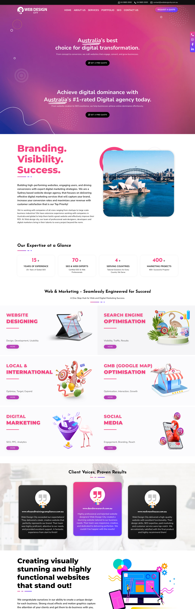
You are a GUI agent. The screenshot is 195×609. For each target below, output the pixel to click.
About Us (79, 10)
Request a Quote (166, 9)
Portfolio (107, 10)
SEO (119, 10)
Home (67, 10)
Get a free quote (99, 63)
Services (93, 10)
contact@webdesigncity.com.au (165, 2)
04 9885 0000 (126, 2)
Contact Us (131, 10)
